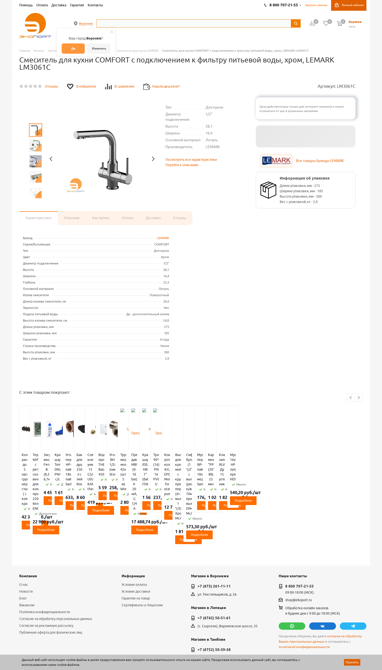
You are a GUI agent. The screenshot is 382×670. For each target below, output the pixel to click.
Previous (351, 398)
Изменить (99, 48)
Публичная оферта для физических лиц (50, 584)
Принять (352, 662)
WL (52, 648)
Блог (23, 549)
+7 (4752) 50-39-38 (214, 601)
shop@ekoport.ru (298, 551)
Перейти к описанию (181, 165)
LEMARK (163, 238)
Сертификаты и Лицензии (142, 556)
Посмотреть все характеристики (191, 160)
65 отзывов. (80, 654)
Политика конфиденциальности (44, 563)
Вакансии (26, 556)
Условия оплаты (134, 536)
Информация (133, 527)
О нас (23, 536)
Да (73, 48)
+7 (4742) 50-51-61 (214, 569)
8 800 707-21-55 (299, 537)
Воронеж (86, 23)
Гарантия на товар (136, 549)
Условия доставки (136, 543)
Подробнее (48, 486)
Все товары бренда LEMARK (320, 161)
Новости (26, 543)
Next (359, 398)
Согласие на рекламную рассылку (46, 577)
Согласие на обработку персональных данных (55, 570)
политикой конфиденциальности (304, 598)
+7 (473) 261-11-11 (214, 537)
